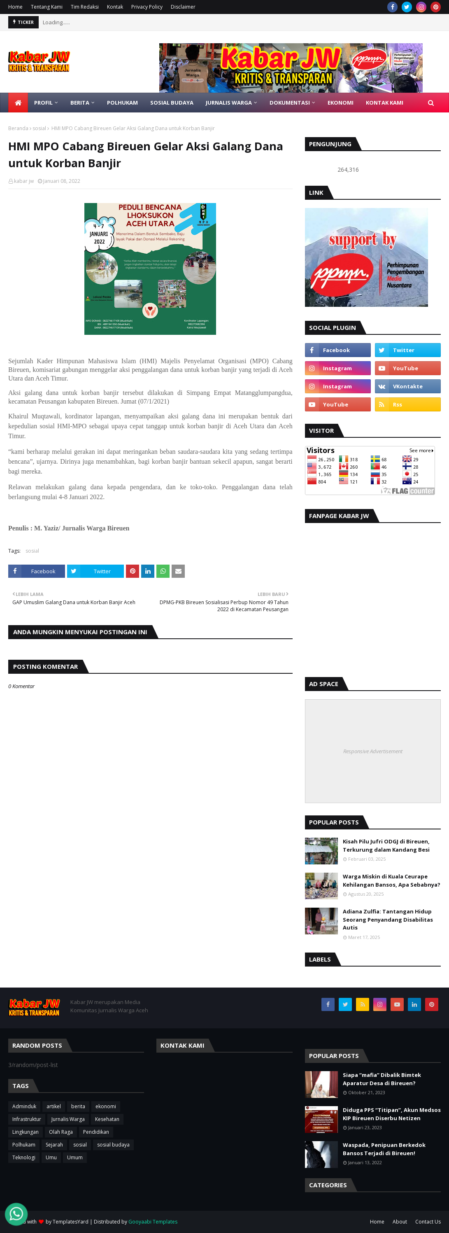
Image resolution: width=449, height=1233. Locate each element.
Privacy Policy (147, 6)
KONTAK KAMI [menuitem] (384, 102)
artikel (54, 1106)
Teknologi (23, 1157)
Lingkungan (25, 1131)
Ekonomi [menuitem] (341, 102)
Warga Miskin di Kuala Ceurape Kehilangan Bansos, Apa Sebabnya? (391, 880)
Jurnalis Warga (68, 1119)
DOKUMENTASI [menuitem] (290, 102)
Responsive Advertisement (372, 751)
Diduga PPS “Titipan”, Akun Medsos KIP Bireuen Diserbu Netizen (392, 1114)
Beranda (18, 128)
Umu (51, 1157)
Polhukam (23, 1144)
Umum (75, 1157)
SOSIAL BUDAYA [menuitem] (171, 102)
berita (78, 1106)
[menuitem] (18, 102)
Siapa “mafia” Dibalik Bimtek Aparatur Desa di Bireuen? (382, 1079)
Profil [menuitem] (43, 102)
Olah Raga (61, 1131)
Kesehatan (107, 1119)
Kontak (115, 6)
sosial (39, 128)
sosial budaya (113, 1144)
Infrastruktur (26, 1119)
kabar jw (24, 180)
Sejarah (54, 1144)
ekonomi (105, 1106)
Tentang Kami (47, 6)
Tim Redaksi (85, 6)
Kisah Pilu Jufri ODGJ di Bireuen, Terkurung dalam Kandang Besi (386, 845)
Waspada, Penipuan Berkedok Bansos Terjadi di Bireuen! (384, 1149)
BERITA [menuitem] (79, 102)
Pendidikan (96, 1131)
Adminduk (24, 1106)
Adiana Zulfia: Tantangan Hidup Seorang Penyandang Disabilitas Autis (388, 919)
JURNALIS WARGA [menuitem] (229, 102)
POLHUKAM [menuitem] (122, 102)
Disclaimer (183, 6)
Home (15, 6)
